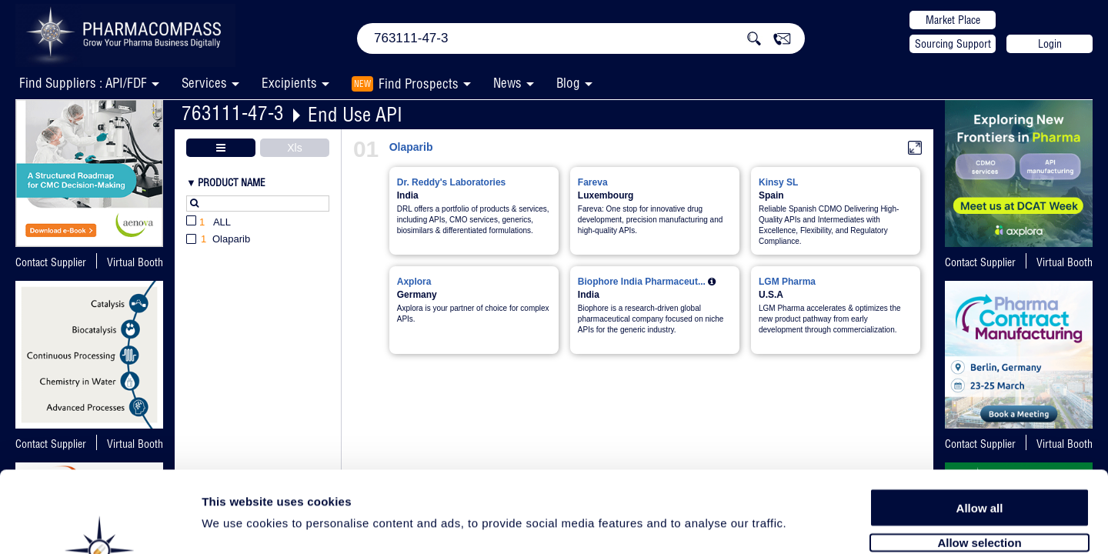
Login (1050, 44)
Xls (294, 148)
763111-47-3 (233, 113)
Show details (807, 524)
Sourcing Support (953, 44)
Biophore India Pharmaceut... (642, 281)
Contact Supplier (50, 262)
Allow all (979, 425)
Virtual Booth (135, 262)
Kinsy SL (778, 182)
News (507, 83)
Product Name (231, 182)
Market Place (953, 20)
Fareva (593, 182)
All (208, 222)
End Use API (355, 114)
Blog (568, 83)
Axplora (414, 281)
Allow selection (979, 459)
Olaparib (411, 147)
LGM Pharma (787, 281)
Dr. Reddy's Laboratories (451, 182)
